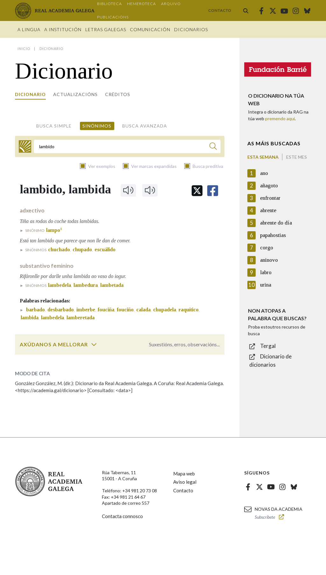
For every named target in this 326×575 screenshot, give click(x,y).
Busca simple (54, 125)
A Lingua (29, 29)
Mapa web (184, 473)
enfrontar (270, 198)
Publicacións (113, 17)
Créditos (117, 94)
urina (265, 285)
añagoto (269, 186)
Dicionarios (191, 29)
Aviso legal (184, 482)
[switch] (94, 344)
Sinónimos (96, 125)
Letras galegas (105, 29)
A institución (63, 29)
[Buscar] (213, 147)
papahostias (273, 235)
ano (264, 173)
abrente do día (276, 223)
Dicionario (30, 94)
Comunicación (150, 29)
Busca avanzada (144, 125)
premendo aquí (280, 118)
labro (266, 272)
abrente (268, 210)
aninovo (269, 260)
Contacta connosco (122, 516)
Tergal (268, 346)
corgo (266, 248)
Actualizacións (75, 94)
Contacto (219, 10)
